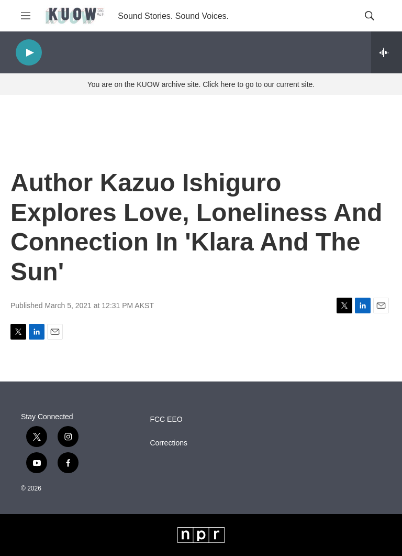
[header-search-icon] (369, 15)
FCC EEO (166, 419)
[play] (28, 53)
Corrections (168, 443)
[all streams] (386, 52)
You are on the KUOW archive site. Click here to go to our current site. (201, 84)
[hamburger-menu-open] (26, 15)
